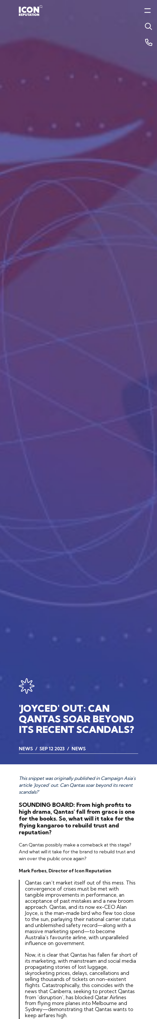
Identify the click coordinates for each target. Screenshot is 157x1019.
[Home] (30, 10)
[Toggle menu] (147, 26)
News (26, 748)
